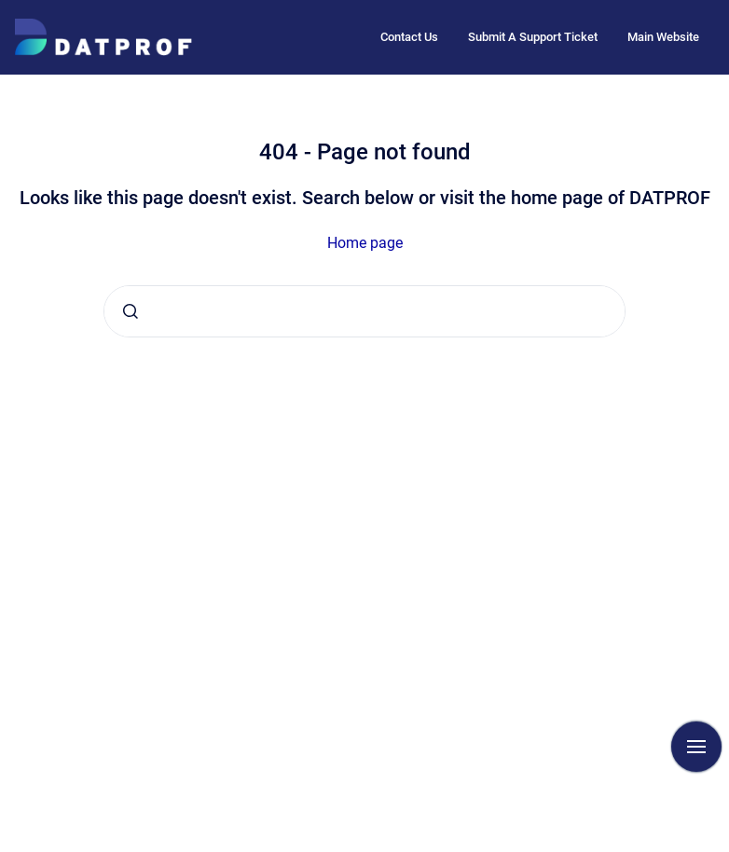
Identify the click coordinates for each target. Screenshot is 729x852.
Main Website (663, 37)
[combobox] (364, 311)
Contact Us (409, 37)
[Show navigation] (696, 746)
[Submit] (130, 311)
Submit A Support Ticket (533, 37)
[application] (724, 847)
